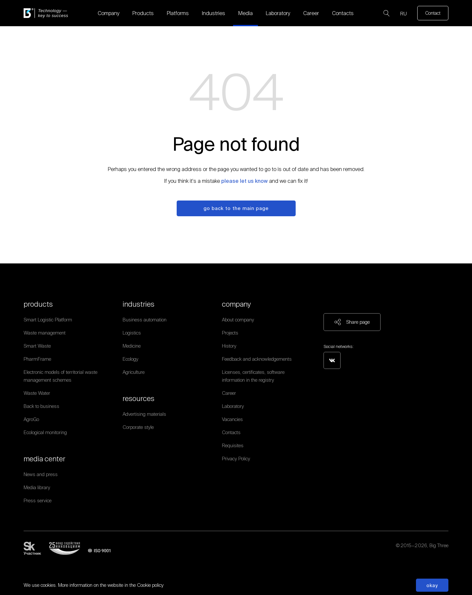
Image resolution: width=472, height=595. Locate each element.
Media (245, 13)
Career (311, 13)
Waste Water (37, 393)
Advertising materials (144, 414)
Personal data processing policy (416, 553)
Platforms (178, 13)
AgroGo (31, 419)
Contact (433, 13)
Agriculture (134, 372)
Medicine (132, 346)
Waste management (45, 333)
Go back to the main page (236, 208)
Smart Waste (37, 346)
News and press (41, 474)
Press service (37, 500)
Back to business (41, 406)
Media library (37, 487)
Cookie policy (150, 585)
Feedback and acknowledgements (257, 359)
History (229, 346)
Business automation (145, 319)
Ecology (130, 359)
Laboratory (278, 13)
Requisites (233, 445)
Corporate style (138, 427)
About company (238, 319)
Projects (230, 333)
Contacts (343, 13)
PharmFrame (37, 359)
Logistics (132, 333)
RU (403, 13)
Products (143, 13)
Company (108, 13)
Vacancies (232, 419)
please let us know (244, 181)
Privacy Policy (236, 458)
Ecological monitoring (45, 432)
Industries (213, 13)
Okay (432, 585)
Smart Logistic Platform (48, 319)
